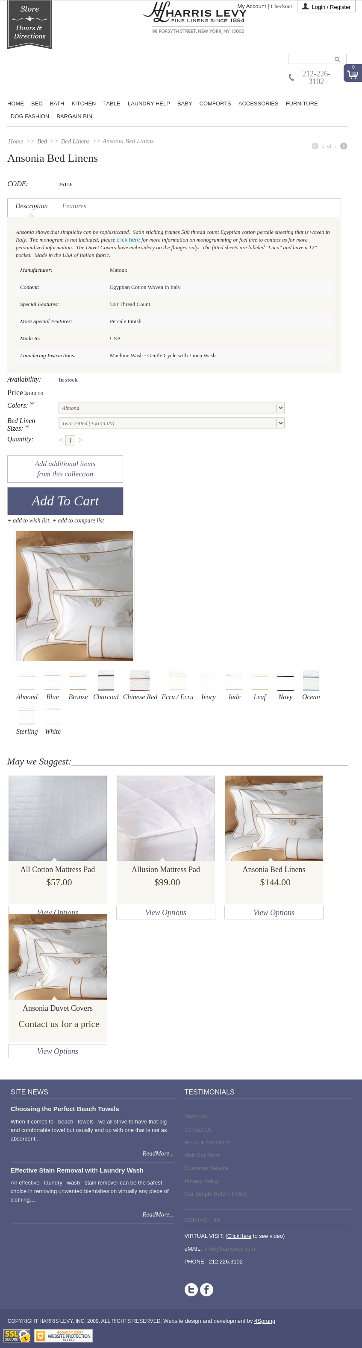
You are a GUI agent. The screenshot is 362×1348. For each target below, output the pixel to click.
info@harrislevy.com (230, 1249)
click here (128, 239)
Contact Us (198, 1129)
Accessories (258, 104)
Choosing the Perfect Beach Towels (65, 1108)
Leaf (260, 685)
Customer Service (206, 1168)
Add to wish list (31, 520)
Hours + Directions (207, 1142)
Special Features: (39, 304)
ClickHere (239, 1236)
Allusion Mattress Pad (166, 869)
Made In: (30, 338)
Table (111, 104)
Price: (16, 392)
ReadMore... (158, 1153)
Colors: (17, 405)
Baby (184, 104)
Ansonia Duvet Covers (58, 1008)
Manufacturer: (36, 270)
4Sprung (264, 1321)
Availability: (24, 379)
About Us (195, 1116)
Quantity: (20, 439)
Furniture (302, 104)
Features (74, 206)
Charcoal (106, 685)
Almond (27, 685)
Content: (30, 287)
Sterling (27, 719)
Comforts (215, 104)
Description (31, 206)
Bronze (78, 685)
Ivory (208, 685)
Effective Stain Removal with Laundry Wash (77, 1170)
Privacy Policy (201, 1181)
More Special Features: (46, 321)
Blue (52, 685)
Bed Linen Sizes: (21, 424)
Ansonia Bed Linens (273, 869)
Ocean (311, 685)
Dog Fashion (30, 117)
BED (37, 104)
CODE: (17, 183)
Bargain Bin (74, 117)
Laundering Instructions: (48, 355)
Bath (57, 104)
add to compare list (81, 520)
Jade (234, 685)
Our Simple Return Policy (215, 1193)
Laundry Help (149, 104)
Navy (285, 685)
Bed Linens (75, 141)
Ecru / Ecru (178, 685)
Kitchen (83, 104)
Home (15, 104)
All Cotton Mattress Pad (58, 869)
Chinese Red (140, 685)
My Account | (253, 6)
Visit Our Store (202, 1155)
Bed (42, 141)
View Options (57, 912)
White (53, 719)
